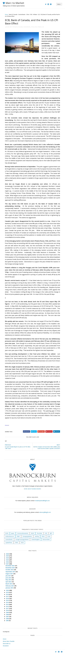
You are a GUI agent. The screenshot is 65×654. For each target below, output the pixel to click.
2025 (7, 556)
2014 (7, 602)
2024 (7, 558)
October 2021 (10, 569)
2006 (7, 618)
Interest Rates (46, 539)
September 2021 (10, 571)
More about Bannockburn (32, 489)
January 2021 (10, 588)
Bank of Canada (13, 14)
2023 (7, 560)
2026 (7, 554)
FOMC (16, 542)
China (27, 14)
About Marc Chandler (8, 641)
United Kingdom (35, 539)
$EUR (32, 533)
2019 (7, 592)
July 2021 (8, 576)
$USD (6, 533)
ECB (31, 14)
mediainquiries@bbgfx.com (42, 500)
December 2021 (10, 565)
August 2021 (9, 573)
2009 (7, 612)
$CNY (22, 542)
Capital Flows (8, 542)
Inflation (35, 14)
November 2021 (10, 567)
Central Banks (21, 14)
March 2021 (9, 584)
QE (39, 14)
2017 (7, 596)
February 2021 (10, 586)
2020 (7, 590)
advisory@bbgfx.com (45, 512)
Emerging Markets (27, 536)
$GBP (18, 536)
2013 (7, 604)
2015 (7, 600)
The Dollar (39, 533)
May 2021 (9, 579)
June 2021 (9, 578)
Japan (12, 533)
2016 (7, 598)
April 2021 (9, 582)
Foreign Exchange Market (22, 539)
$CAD (49, 536)
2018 (7, 594)
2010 (7, 610)
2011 (7, 608)
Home (6, 14)
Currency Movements (22, 533)
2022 (7, 562)
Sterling (37, 536)
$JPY (51, 533)
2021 (7, 564)
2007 (7, 616)
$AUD (43, 536)
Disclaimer (6, 646)
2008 (7, 614)
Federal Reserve (9, 536)
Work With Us (6, 643)
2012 (7, 606)
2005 (7, 620)
